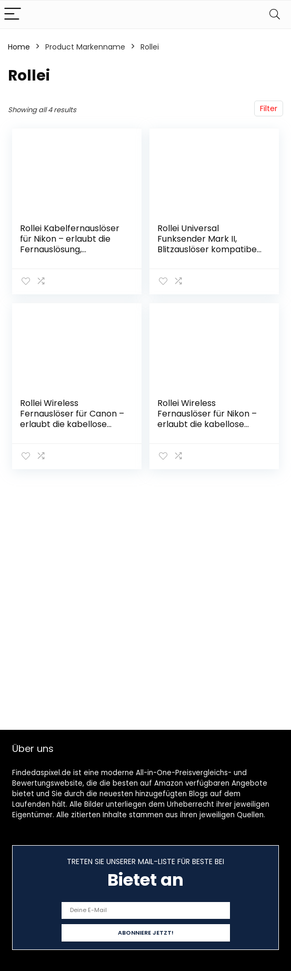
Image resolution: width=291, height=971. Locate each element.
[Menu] (12, 14)
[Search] (274, 14)
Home (19, 47)
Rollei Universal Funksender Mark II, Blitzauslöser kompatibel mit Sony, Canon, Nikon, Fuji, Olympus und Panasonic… (208, 254)
